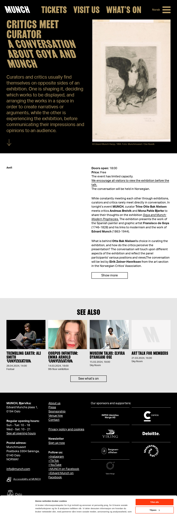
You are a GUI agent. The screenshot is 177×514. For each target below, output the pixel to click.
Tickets (54, 10)
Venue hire (55, 415)
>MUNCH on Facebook (63, 469)
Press (52, 407)
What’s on (123, 10)
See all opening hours (21, 433)
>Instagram (56, 456)
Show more (109, 275)
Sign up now (56, 442)
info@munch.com (18, 469)
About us (54, 403)
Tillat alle (154, 485)
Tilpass (155, 493)
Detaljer (39, 508)
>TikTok (53, 460)
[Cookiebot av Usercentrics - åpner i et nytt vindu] (17, 509)
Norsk (156, 9)
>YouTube (54, 464)
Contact (53, 419)
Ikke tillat (154, 501)
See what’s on (88, 382)
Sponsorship (57, 411)
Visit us (86, 10)
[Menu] (166, 9)
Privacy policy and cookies (66, 429)
